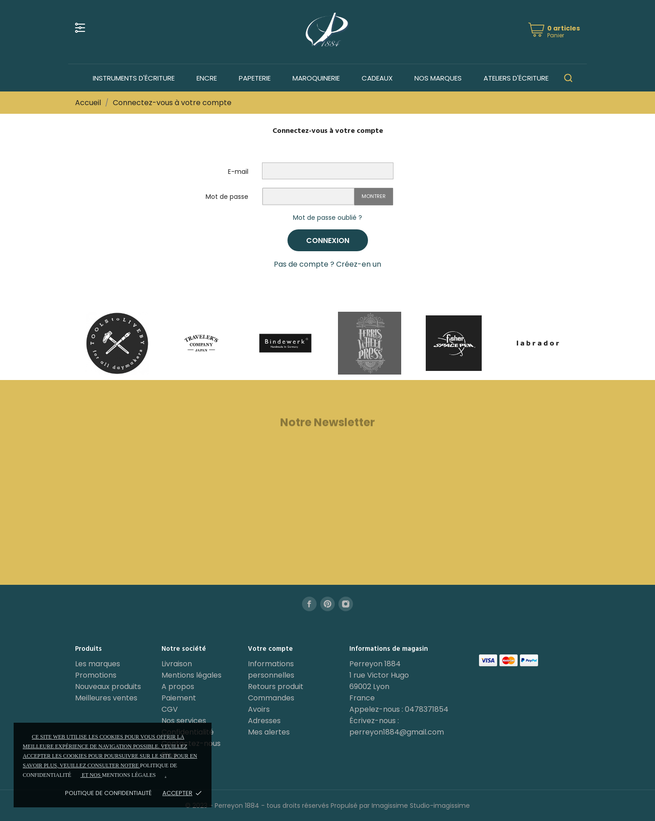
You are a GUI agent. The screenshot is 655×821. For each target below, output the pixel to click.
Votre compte (270, 649)
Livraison (176, 664)
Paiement (178, 698)
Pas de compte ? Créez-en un (327, 264)
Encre (206, 78)
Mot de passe (227, 196)
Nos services (183, 720)
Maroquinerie (316, 78)
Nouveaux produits (108, 686)
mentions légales (129, 775)
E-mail (238, 171)
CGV (169, 709)
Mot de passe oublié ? (327, 217)
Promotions (95, 675)
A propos (177, 686)
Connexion (327, 240)
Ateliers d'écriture (516, 78)
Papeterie (255, 78)
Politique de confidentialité (108, 793)
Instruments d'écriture (134, 78)
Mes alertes (269, 732)
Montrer (374, 196)
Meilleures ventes (106, 698)
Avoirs (259, 709)
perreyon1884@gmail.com (396, 732)
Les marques (97, 664)
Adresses (264, 720)
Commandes (271, 698)
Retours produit (275, 686)
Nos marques (438, 78)
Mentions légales (191, 675)
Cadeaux (377, 78)
